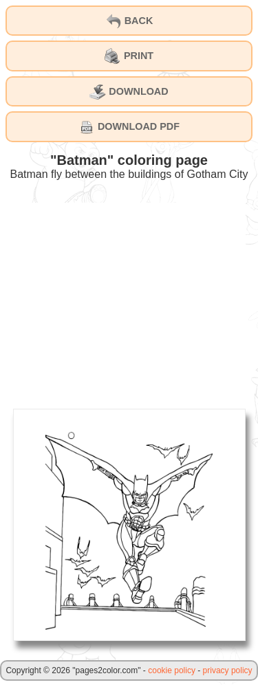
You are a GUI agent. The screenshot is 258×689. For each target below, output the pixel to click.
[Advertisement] (129, 299)
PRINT (129, 56)
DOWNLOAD (128, 92)
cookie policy (171, 670)
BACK (129, 21)
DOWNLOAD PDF (129, 127)
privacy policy (227, 670)
